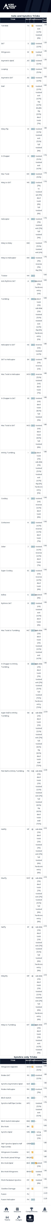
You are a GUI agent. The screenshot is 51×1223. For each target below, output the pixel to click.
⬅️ (32, 44)
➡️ (34, 44)
